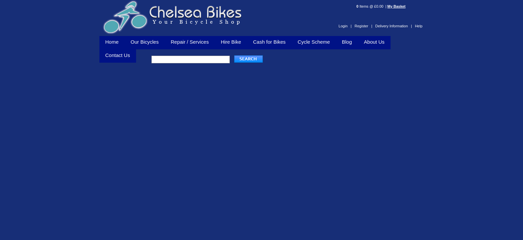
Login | (345, 26)
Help (419, 26)
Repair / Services (190, 42)
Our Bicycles (145, 42)
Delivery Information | (393, 26)
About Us (374, 42)
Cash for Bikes (269, 42)
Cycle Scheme (314, 42)
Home (112, 42)
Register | (363, 26)
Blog (347, 42)
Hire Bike (231, 42)
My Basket (396, 6)
